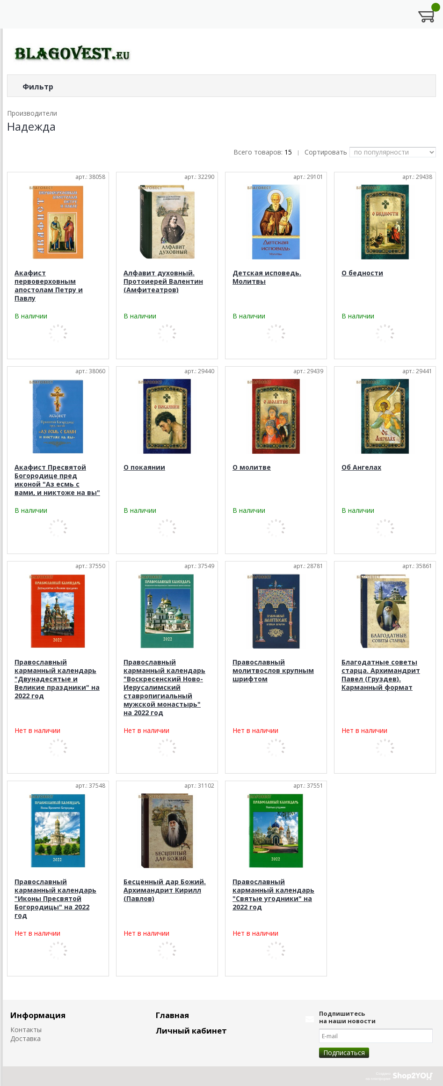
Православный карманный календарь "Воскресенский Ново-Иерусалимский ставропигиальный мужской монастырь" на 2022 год (164, 687)
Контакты (26, 1029)
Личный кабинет (191, 1030)
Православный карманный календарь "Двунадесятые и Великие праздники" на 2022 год (57, 679)
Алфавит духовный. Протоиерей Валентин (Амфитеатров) (163, 281)
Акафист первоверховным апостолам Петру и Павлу (49, 285)
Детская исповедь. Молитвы (266, 277)
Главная (172, 1015)
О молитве (251, 467)
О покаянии (144, 467)
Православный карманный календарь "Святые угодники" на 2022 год (273, 894)
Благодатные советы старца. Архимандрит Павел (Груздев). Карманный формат (380, 675)
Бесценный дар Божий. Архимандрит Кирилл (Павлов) (164, 890)
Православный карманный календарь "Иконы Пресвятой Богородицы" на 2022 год (55, 898)
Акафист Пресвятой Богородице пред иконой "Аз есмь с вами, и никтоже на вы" (57, 480)
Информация (37, 1015)
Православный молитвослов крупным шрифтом (273, 670)
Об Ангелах (361, 467)
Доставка (25, 1038)
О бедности (362, 272)
